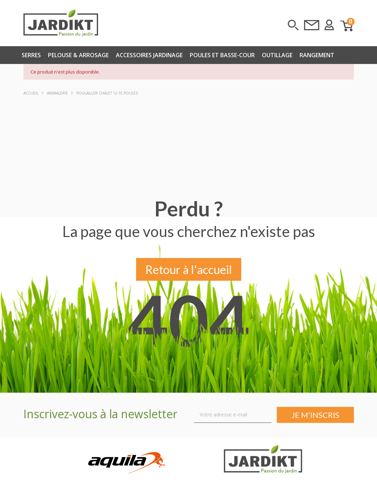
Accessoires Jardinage (149, 55)
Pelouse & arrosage (78, 55)
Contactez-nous (311, 25)
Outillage (277, 55)
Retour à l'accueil (189, 270)
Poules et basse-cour (222, 55)
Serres (31, 55)
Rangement (317, 55)
